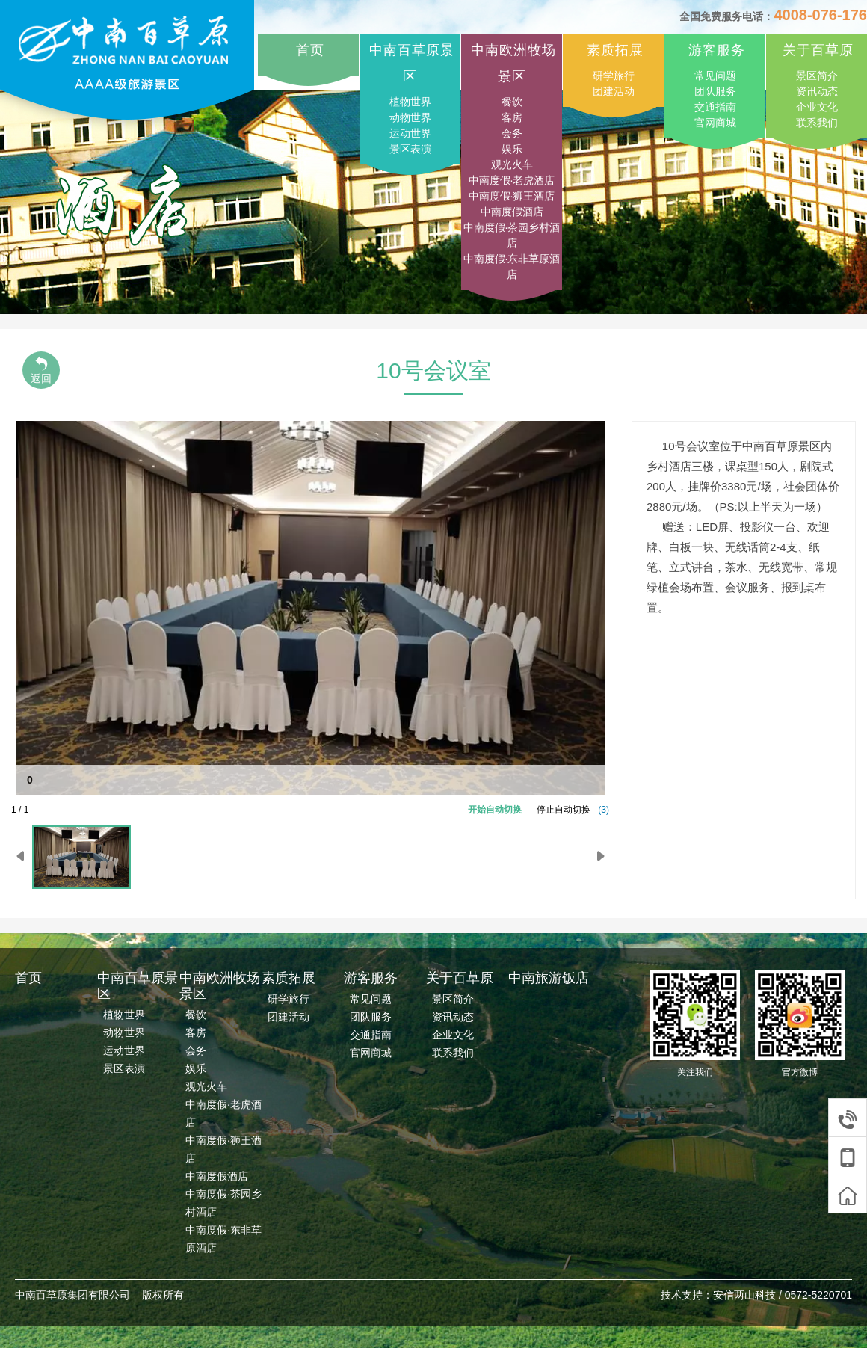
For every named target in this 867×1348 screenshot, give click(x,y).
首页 (310, 50)
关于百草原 (818, 50)
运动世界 (410, 133)
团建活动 (614, 91)
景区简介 (817, 75)
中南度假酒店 (512, 212)
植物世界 (410, 102)
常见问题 (715, 75)
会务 (512, 133)
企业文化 (817, 107)
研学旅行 (614, 75)
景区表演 (410, 149)
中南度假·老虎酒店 (512, 180)
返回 (41, 369)
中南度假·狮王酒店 (512, 196)
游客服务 (716, 50)
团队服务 (715, 91)
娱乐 (512, 149)
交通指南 (715, 107)
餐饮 (512, 102)
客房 (512, 117)
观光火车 (512, 164)
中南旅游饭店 (548, 977)
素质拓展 (615, 50)
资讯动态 (817, 91)
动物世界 (410, 117)
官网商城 (715, 123)
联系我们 (817, 123)
